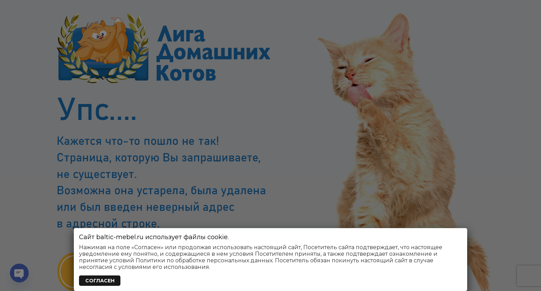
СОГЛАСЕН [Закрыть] (100, 281)
